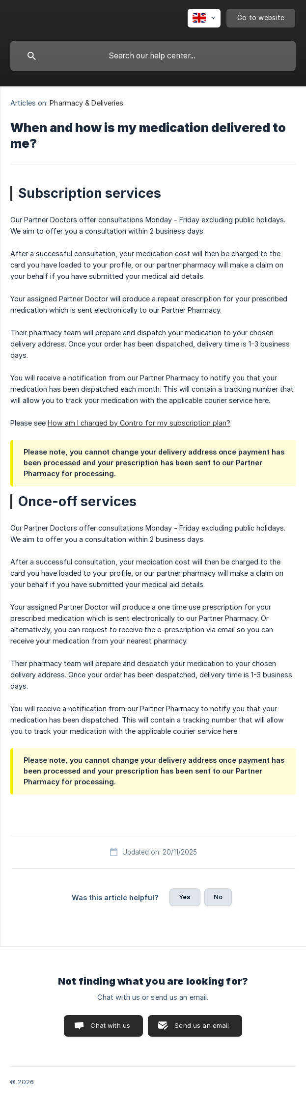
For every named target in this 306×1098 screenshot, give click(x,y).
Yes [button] (185, 897)
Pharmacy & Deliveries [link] (86, 103)
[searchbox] (153, 56)
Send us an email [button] (201, 1025)
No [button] (218, 897)
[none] (204, 18)
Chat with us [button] (110, 1025)
